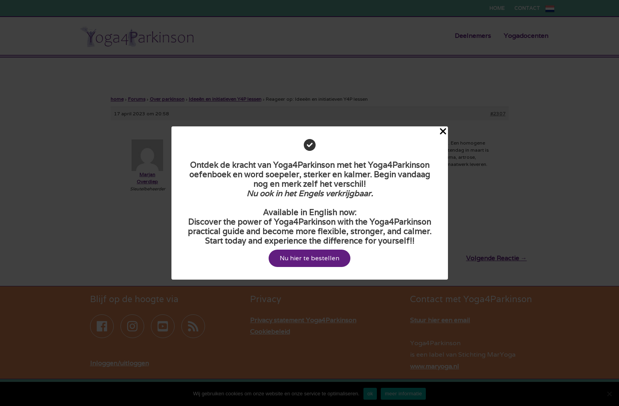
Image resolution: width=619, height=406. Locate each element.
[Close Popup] (443, 131)
